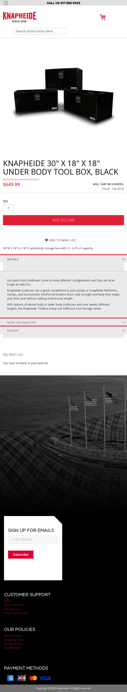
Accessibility (12, 647)
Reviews (13, 330)
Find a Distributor (16, 613)
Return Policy (13, 635)
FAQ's (8, 601)
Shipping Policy (14, 639)
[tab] (63, 258)
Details (12, 259)
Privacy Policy (13, 643)
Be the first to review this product (21, 179)
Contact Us (12, 609)
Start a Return (14, 605)
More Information (21, 322)
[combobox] (40, 31)
